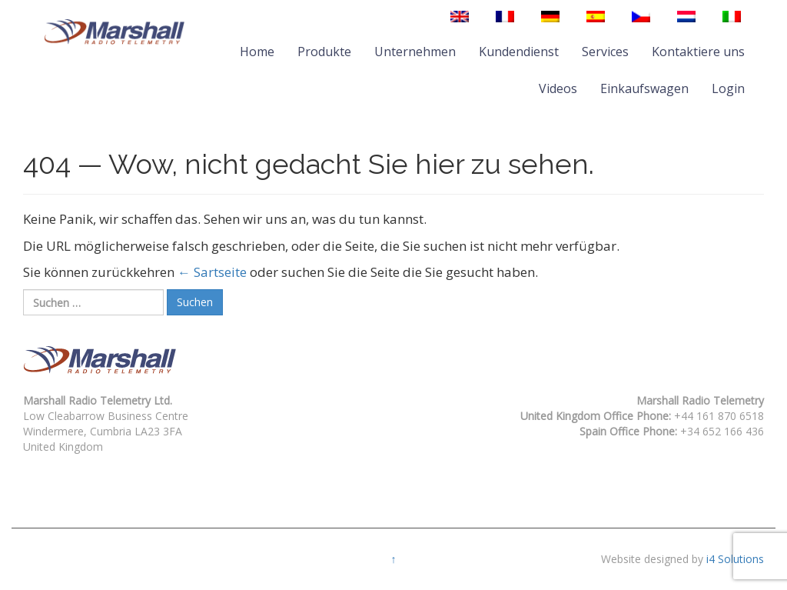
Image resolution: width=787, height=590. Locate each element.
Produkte (324, 51)
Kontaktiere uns (698, 51)
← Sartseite (212, 272)
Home (257, 51)
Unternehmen (415, 51)
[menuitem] (460, 16)
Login (728, 88)
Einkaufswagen (644, 88)
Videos (558, 88)
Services (605, 51)
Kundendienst (519, 51)
